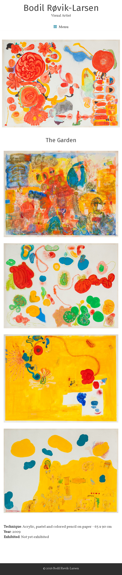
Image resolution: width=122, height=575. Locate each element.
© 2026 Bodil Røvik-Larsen (61, 568)
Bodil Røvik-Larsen (61, 8)
